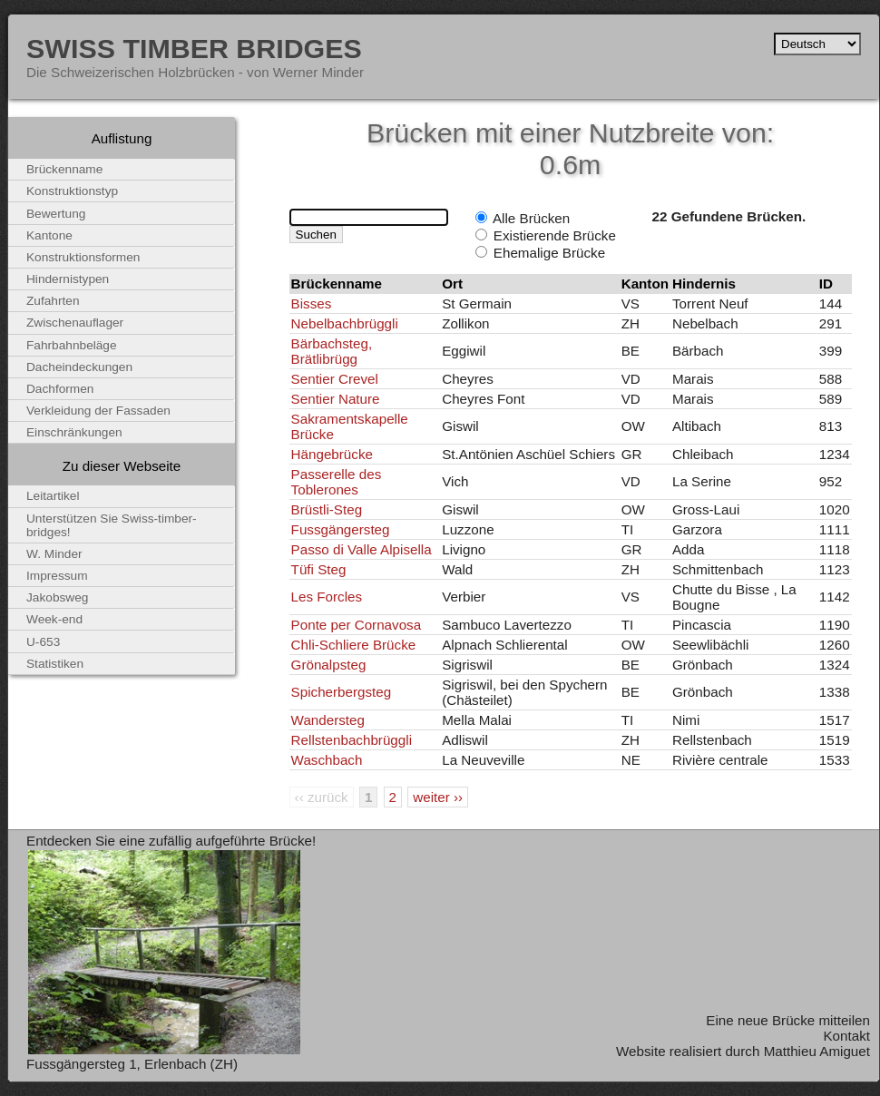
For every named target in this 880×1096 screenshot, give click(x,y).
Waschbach (327, 760)
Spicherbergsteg (341, 692)
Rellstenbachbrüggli (351, 740)
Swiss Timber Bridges (194, 48)
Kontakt (846, 1035)
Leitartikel (53, 496)
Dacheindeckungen (79, 367)
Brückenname (64, 169)
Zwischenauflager (74, 322)
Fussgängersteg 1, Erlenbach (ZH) (132, 1064)
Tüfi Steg (319, 569)
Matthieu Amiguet (817, 1051)
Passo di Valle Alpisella (361, 549)
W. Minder (54, 554)
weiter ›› (438, 797)
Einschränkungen (74, 432)
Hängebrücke (332, 454)
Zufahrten (53, 301)
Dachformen (59, 389)
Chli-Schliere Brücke (353, 644)
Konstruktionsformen (83, 257)
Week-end (54, 619)
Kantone (49, 235)
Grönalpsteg (329, 664)
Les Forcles (327, 596)
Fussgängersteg (340, 529)
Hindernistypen (67, 279)
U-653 (43, 642)
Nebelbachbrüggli (344, 323)
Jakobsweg (57, 597)
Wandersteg (328, 720)
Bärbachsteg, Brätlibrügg (332, 351)
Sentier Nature (335, 398)
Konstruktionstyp (72, 191)
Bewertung (55, 213)
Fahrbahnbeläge (71, 345)
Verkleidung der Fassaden (98, 410)
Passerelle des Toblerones (336, 481)
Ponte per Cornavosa (356, 624)
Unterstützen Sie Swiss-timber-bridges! (111, 525)
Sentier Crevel (334, 379)
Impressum (57, 575)
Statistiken (54, 663)
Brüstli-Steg (327, 509)
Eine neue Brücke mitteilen (788, 1020)
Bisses (311, 303)
